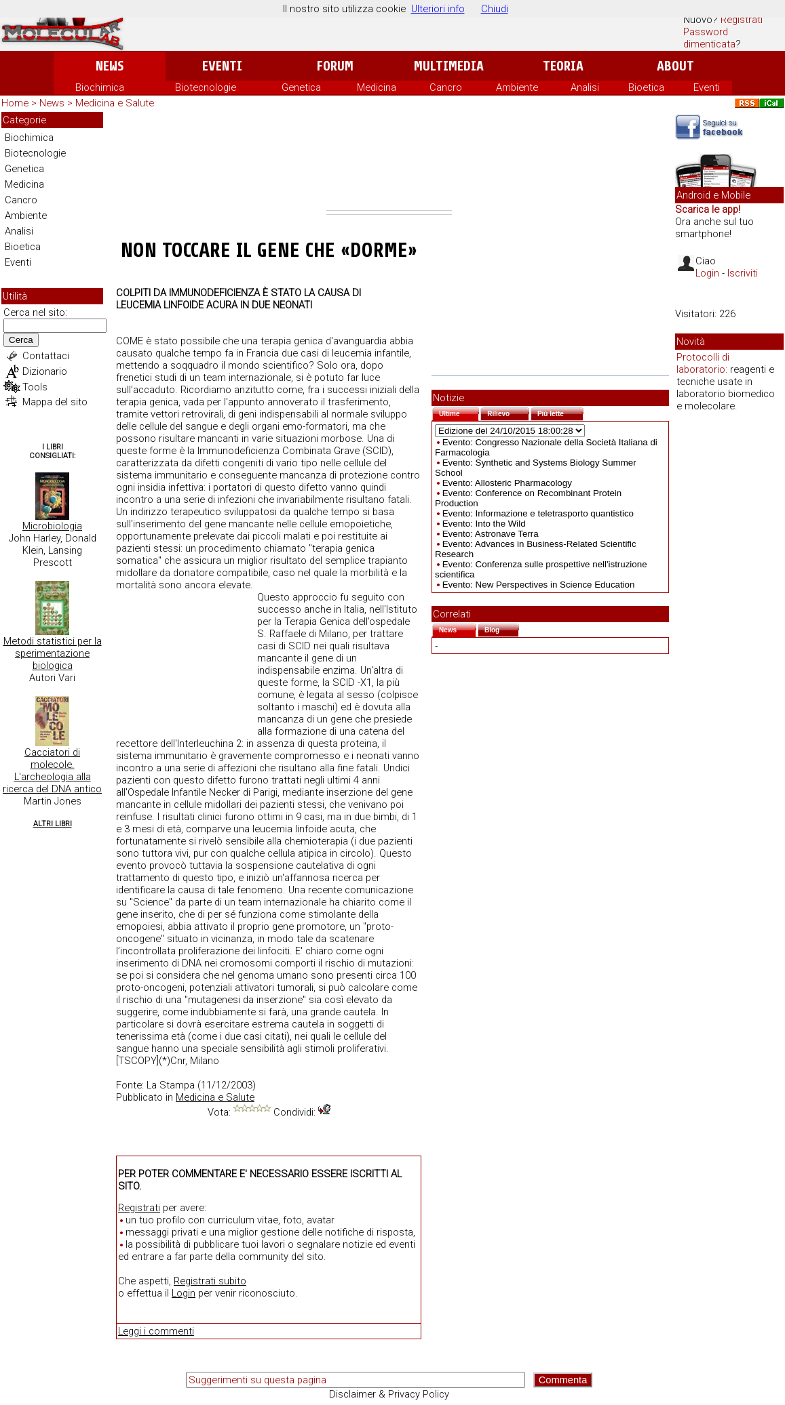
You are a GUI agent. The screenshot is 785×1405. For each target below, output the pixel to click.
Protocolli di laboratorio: (702, 363)
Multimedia (449, 66)
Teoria (563, 66)
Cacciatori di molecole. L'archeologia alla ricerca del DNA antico (52, 770)
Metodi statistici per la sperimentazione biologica (52, 653)
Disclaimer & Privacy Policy (389, 1394)
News (109, 66)
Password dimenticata (709, 38)
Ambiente (517, 87)
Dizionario (44, 371)
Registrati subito (210, 1281)
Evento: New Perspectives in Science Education (538, 584)
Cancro (445, 87)
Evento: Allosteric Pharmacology (507, 483)
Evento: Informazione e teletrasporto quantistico (538, 513)
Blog (501, 629)
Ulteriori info (438, 9)
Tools (34, 387)
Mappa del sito (55, 402)
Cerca (21, 340)
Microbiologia (52, 526)
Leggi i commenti (156, 1331)
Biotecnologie (205, 87)
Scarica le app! (707, 209)
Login (183, 1293)
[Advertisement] (389, 161)
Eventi (222, 66)
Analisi (585, 87)
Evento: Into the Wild (484, 523)
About (675, 66)
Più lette (560, 412)
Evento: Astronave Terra (490, 534)
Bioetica (646, 87)
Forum (334, 66)
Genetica (301, 87)
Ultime (459, 412)
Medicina (376, 87)
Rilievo (508, 412)
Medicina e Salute (114, 103)
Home (14, 103)
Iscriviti (742, 273)
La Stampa (171, 1085)
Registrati (742, 20)
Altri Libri (52, 823)
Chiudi (494, 9)
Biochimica (99, 87)
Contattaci (45, 356)
